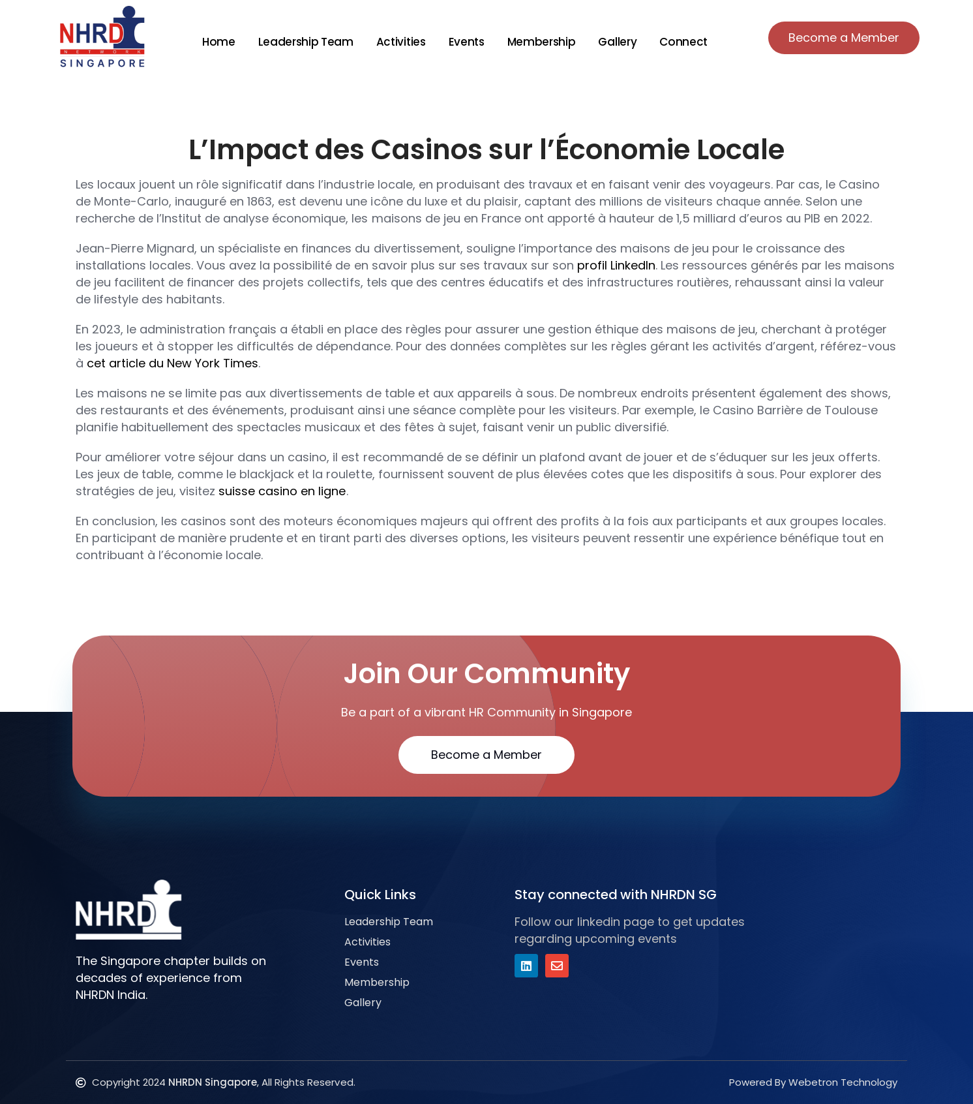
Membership (541, 42)
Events (467, 42)
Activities (401, 42)
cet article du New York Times (172, 363)
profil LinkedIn (616, 265)
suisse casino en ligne (282, 491)
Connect (683, 42)
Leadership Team (305, 42)
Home (218, 42)
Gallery (617, 42)
